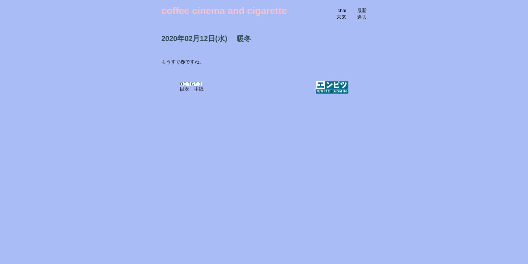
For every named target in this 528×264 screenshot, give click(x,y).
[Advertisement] (264, 133)
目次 (184, 89)
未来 (341, 17)
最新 (362, 10)
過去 (362, 17)
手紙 (198, 89)
